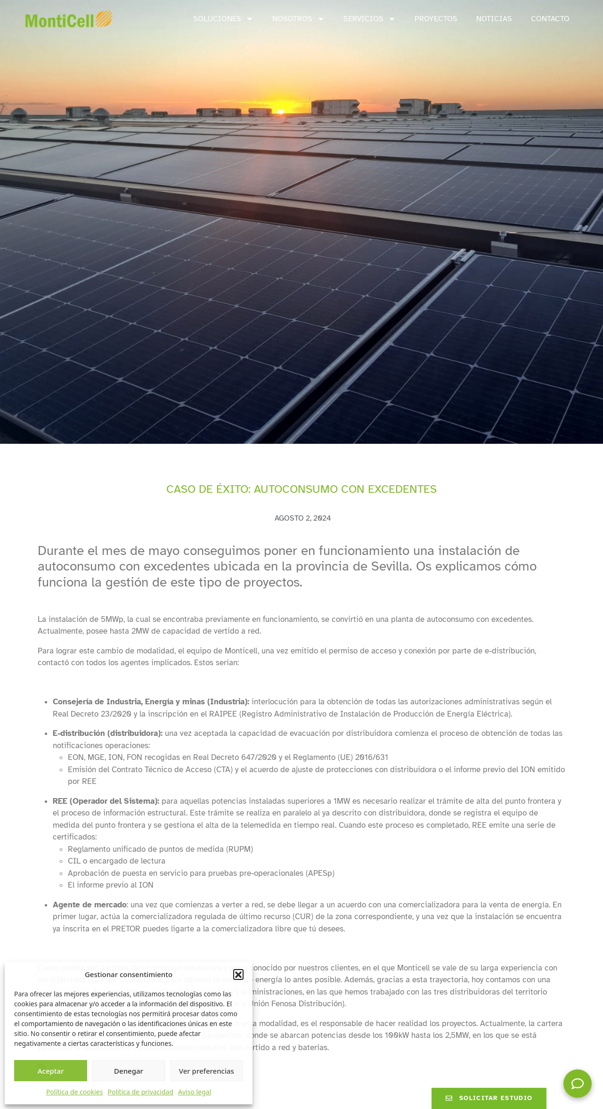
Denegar (128, 1071)
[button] (238, 974)
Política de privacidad (140, 1091)
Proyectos (436, 19)
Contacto (550, 19)
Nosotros (298, 18)
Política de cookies (74, 1091)
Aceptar (51, 1071)
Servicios (369, 18)
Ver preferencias (206, 1071)
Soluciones (223, 18)
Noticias (494, 19)
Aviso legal (194, 1091)
